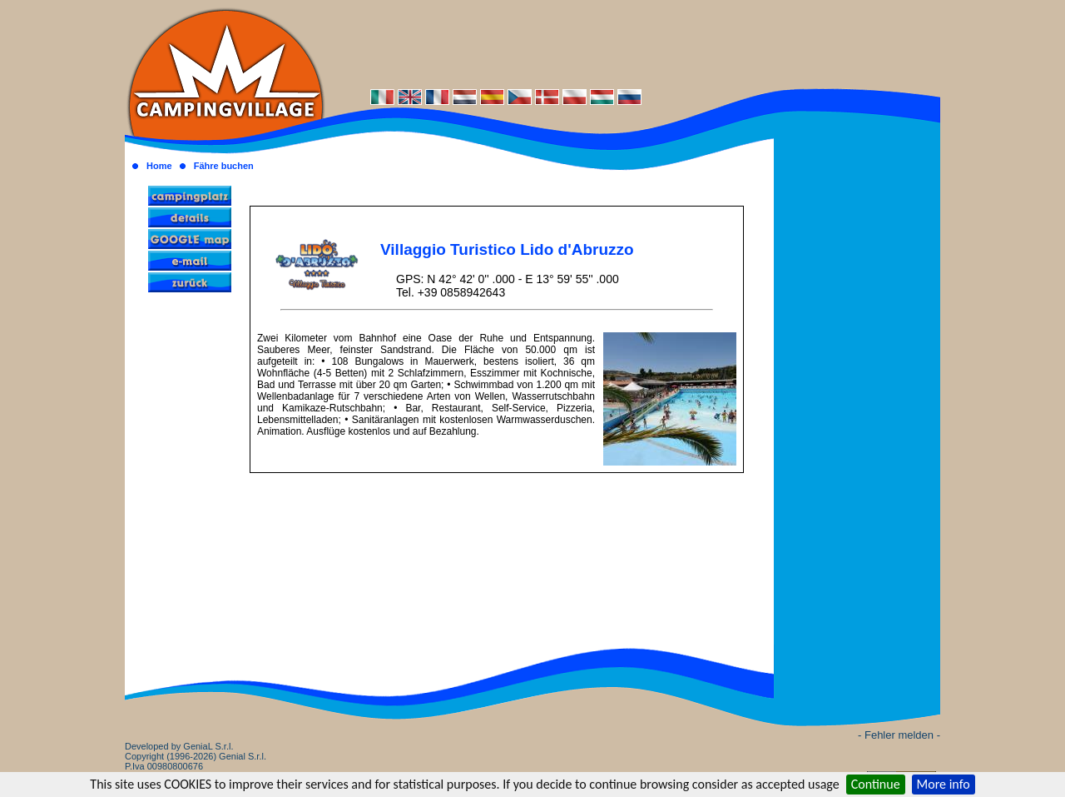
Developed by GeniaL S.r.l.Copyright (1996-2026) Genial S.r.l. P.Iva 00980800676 (195, 756)
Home (159, 166)
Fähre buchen (224, 166)
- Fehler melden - (899, 735)
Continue (875, 784)
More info (943, 784)
